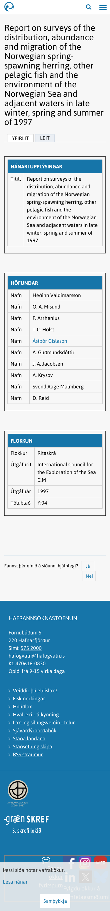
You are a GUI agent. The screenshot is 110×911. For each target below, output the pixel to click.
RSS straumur (28, 754)
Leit (45, 138)
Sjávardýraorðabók (34, 730)
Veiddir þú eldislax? (35, 691)
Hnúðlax (22, 707)
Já (88, 566)
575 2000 (31, 648)
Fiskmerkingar (29, 699)
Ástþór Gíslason (50, 341)
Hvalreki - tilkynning (36, 714)
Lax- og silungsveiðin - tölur (44, 722)
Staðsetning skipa (32, 746)
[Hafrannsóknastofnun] (11, 7)
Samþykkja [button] (55, 901)
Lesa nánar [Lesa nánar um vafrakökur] (15, 882)
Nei (89, 576)
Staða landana (29, 738)
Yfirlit (20, 138)
